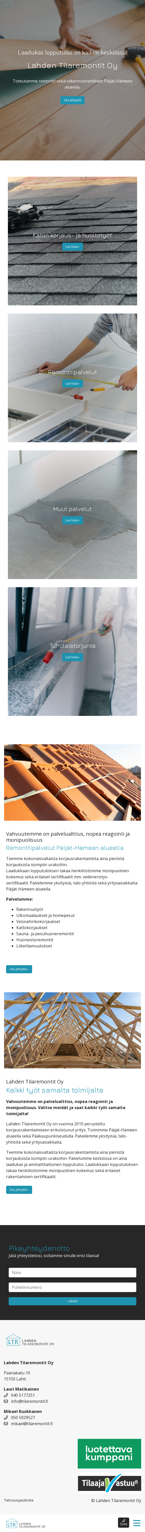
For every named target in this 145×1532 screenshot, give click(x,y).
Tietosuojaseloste (19, 1500)
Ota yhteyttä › (19, 969)
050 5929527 (19, 1417)
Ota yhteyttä (72, 100)
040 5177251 (19, 1395)
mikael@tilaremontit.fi (28, 1423)
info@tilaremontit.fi (26, 1401)
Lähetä (72, 1301)
